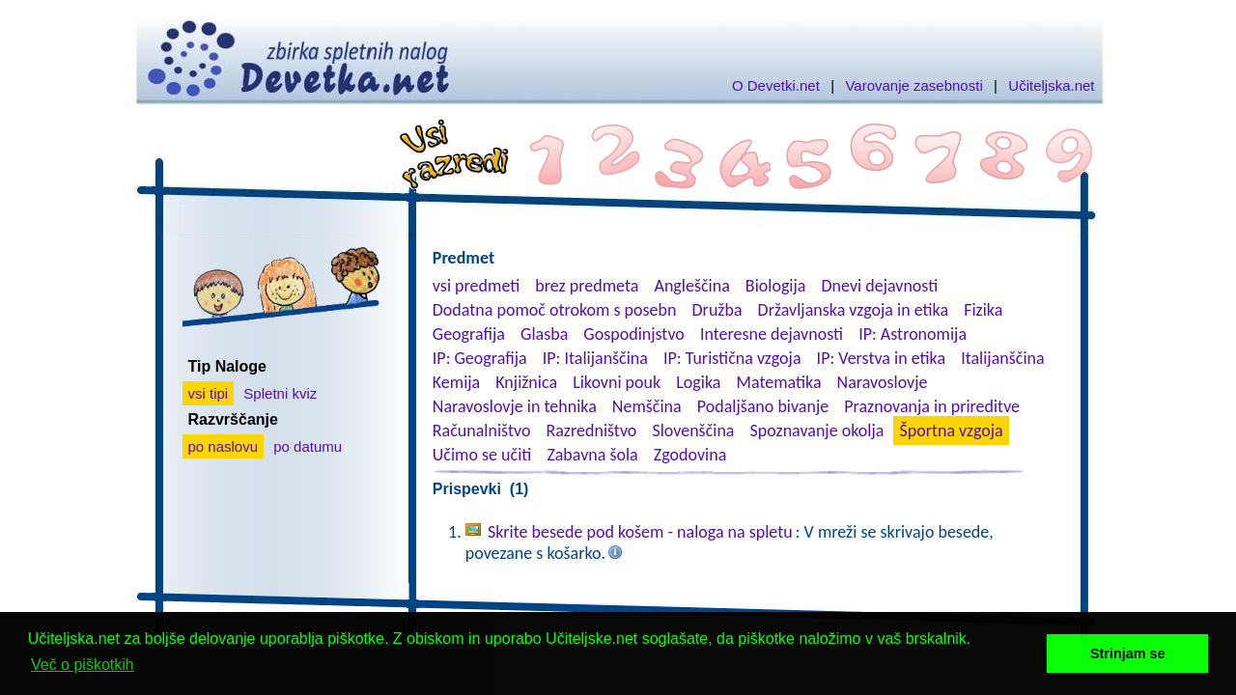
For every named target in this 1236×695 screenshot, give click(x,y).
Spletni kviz (280, 393)
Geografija (469, 334)
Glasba (544, 334)
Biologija (775, 285)
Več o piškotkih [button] (82, 664)
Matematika (779, 382)
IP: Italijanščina (595, 358)
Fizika (983, 309)
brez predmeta (586, 285)
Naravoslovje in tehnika (515, 406)
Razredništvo (591, 430)
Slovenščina (693, 430)
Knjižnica (526, 382)
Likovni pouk (616, 382)
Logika (698, 382)
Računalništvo (482, 430)
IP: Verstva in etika (881, 358)
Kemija (456, 382)
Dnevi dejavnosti (880, 285)
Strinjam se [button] (1128, 653)
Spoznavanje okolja (817, 430)
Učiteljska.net (1051, 85)
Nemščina (647, 406)
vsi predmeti (476, 285)
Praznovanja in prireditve (932, 406)
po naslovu (223, 446)
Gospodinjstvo (634, 334)
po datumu (307, 446)
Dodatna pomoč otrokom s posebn (555, 309)
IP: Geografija (480, 358)
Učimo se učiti (482, 454)
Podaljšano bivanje (763, 406)
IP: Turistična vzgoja (732, 358)
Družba (717, 309)
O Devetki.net (776, 85)
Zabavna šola (592, 454)
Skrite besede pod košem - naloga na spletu (640, 531)
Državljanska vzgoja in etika (853, 309)
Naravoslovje (882, 382)
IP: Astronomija (912, 334)
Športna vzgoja (950, 430)
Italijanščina (1002, 358)
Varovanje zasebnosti (913, 85)
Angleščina (691, 285)
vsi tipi (208, 393)
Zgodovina (690, 454)
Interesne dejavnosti (771, 334)
